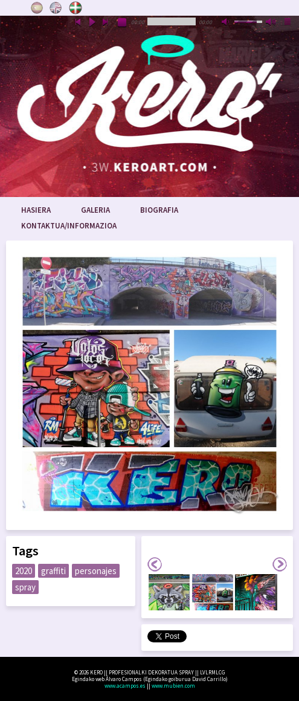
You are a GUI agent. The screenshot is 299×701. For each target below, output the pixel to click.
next (105, 23)
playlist (288, 23)
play (91, 23)
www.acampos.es (125, 685)
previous (77, 23)
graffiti (53, 571)
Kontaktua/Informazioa (69, 226)
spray (25, 587)
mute (226, 23)
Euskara (75, 8)
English (56, 8)
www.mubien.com (173, 685)
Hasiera (36, 210)
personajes (96, 571)
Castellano (36, 8)
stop (122, 23)
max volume (271, 23)
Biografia (159, 210)
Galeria (95, 210)
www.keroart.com (149, 106)
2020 (23, 571)
